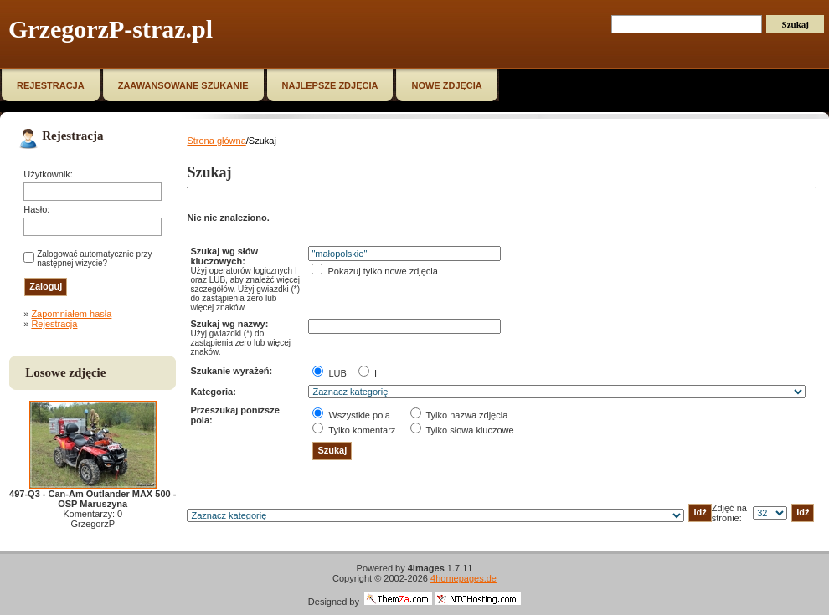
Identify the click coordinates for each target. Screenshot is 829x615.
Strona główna (216, 141)
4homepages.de (463, 578)
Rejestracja (54, 324)
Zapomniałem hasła (71, 314)
